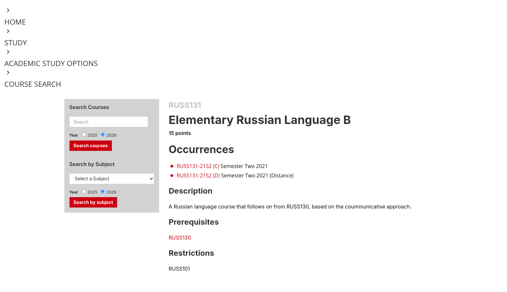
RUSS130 (180, 237)
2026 (111, 135)
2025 (93, 135)
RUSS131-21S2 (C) (198, 166)
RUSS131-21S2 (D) (198, 175)
